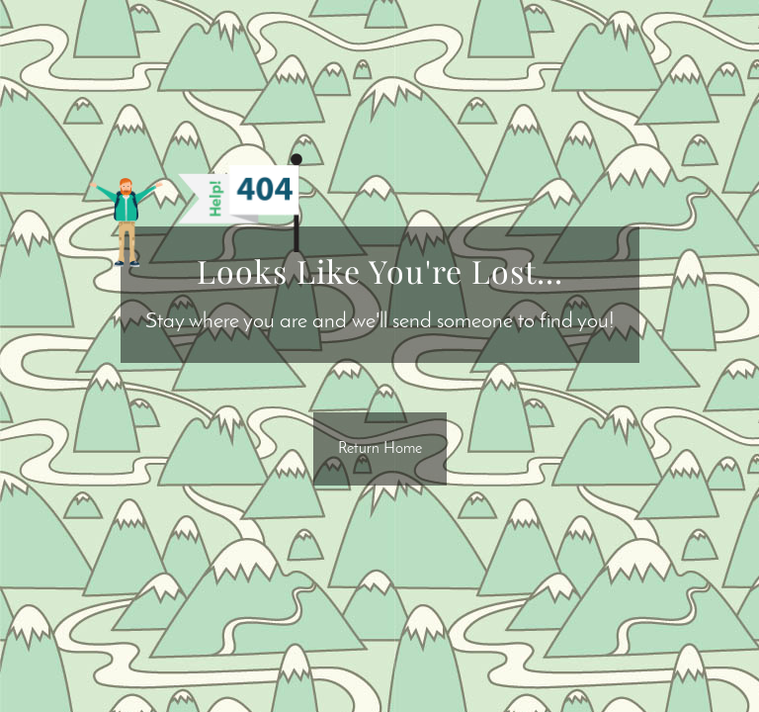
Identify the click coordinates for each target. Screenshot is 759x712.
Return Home (380, 449)
